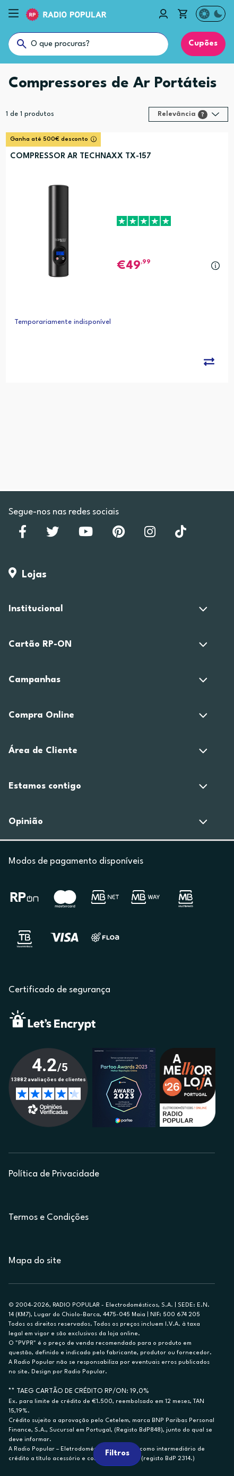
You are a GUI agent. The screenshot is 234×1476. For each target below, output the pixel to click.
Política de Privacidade (53, 1174)
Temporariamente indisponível (62, 322)
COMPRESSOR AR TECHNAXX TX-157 (80, 156)
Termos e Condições (48, 1217)
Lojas (27, 574)
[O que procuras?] (88, 44)
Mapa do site (34, 1260)
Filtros (117, 1453)
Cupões (203, 44)
